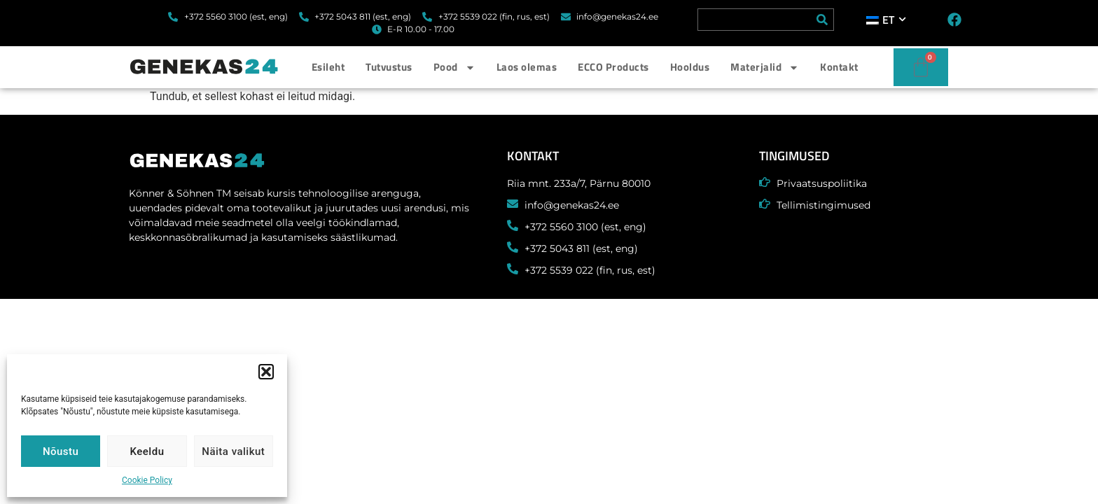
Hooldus (690, 67)
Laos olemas (526, 67)
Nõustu (61, 451)
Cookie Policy (147, 480)
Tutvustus (389, 67)
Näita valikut (233, 451)
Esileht (328, 67)
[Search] (822, 19)
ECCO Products (613, 67)
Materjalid (764, 67)
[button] (266, 372)
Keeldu (147, 451)
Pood (454, 67)
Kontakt (839, 67)
